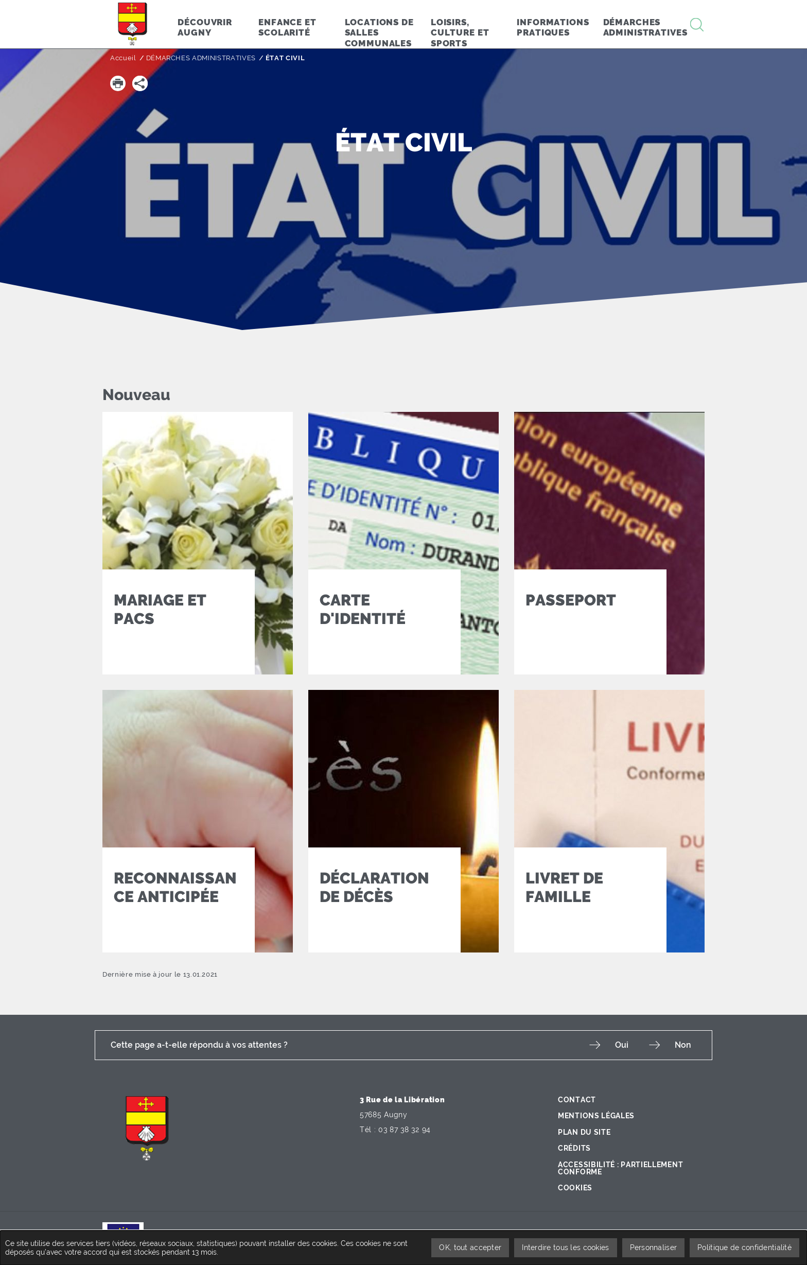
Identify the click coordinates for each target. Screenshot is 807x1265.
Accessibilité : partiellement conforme (620, 1168)
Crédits (574, 1148)
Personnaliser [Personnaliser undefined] (653, 1247)
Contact (577, 1100)
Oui (621, 1045)
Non (683, 1045)
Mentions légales (596, 1116)
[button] (118, 83)
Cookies (575, 1188)
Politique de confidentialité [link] (744, 1247)
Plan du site (584, 1132)
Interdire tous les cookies (565, 1247)
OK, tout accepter (470, 1247)
